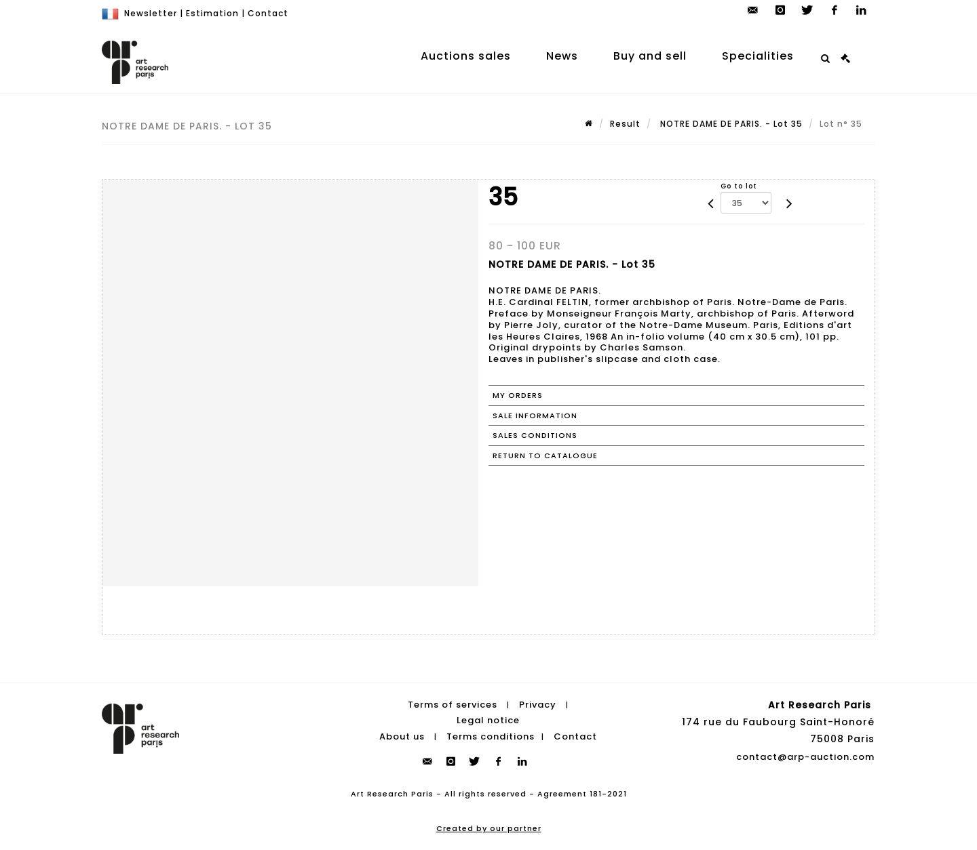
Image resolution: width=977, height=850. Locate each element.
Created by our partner (488, 828)
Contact (268, 13)
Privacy (537, 704)
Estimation (212, 13)
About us (402, 736)
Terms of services (452, 704)
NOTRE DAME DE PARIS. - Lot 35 (730, 123)
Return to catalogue (545, 455)
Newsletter (150, 13)
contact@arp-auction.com (805, 756)
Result (625, 123)
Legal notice (488, 720)
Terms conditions (490, 736)
